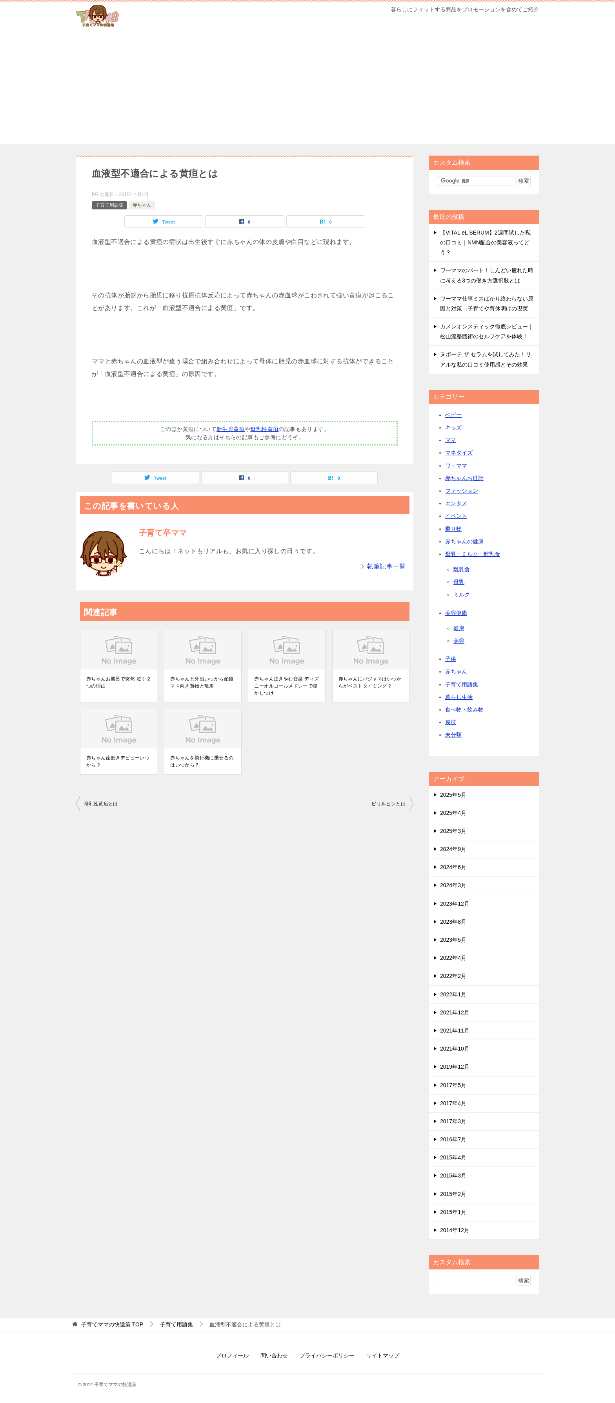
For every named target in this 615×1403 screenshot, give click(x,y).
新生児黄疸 (231, 429)
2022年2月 (453, 976)
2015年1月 (453, 1212)
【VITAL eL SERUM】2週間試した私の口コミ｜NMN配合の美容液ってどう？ (485, 242)
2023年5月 (453, 940)
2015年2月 (453, 1194)
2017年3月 (453, 1121)
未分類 (453, 735)
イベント (456, 516)
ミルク (461, 594)
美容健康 (456, 613)
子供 (450, 659)
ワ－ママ (456, 465)
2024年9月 (453, 849)
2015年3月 (453, 1175)
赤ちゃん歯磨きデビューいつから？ (117, 761)
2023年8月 (453, 922)
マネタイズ (459, 452)
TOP (112, 1324)
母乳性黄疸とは (101, 804)
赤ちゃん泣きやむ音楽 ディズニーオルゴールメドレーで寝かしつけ (286, 686)
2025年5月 (453, 795)
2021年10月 (454, 1048)
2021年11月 (454, 1030)
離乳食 (461, 569)
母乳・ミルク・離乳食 (472, 554)
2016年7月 (453, 1139)
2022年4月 (453, 958)
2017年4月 (453, 1103)
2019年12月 (454, 1067)
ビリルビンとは (388, 804)
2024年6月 (453, 867)
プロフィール (232, 1355)
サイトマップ (382, 1355)
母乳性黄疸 (264, 429)
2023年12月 (454, 903)
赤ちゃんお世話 (464, 478)
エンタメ (456, 503)
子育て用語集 (109, 205)
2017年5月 (453, 1085)
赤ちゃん (142, 205)
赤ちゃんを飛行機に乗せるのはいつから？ (201, 761)
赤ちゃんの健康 (464, 541)
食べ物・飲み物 (464, 709)
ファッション (461, 491)
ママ (450, 440)
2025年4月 (453, 813)
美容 (458, 641)
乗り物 (453, 529)
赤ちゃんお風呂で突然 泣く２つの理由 (118, 682)
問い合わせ (274, 1355)
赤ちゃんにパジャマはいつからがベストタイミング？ (370, 682)
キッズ (453, 427)
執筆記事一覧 (386, 566)
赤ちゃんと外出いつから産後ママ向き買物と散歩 (201, 682)
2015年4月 (453, 1157)
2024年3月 (453, 885)
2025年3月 (453, 831)
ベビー (453, 415)
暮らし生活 (459, 697)
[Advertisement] (307, 89)
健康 (458, 628)
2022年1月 (453, 994)
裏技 (450, 722)
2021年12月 (454, 1012)
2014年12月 (454, 1230)
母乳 (458, 582)
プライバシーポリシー (327, 1355)
